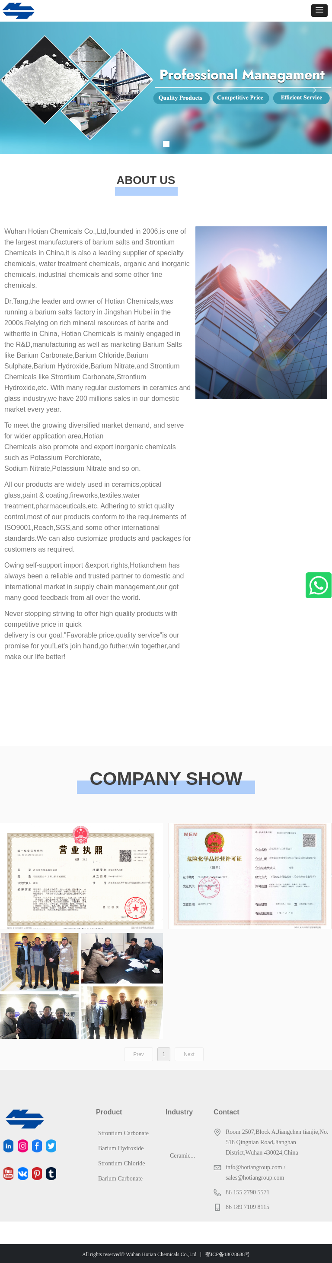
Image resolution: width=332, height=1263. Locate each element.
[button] (319, 10)
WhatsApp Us (319, 585)
